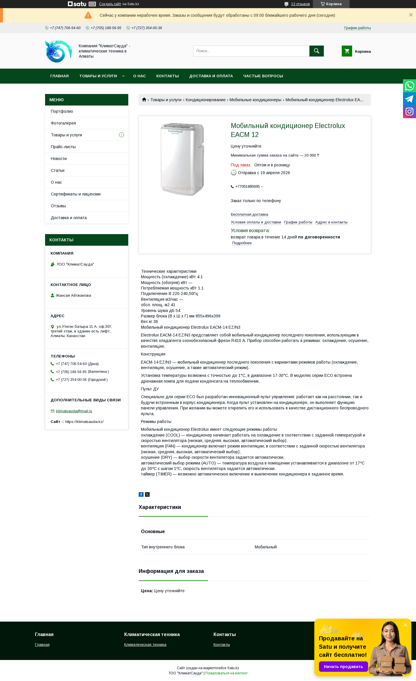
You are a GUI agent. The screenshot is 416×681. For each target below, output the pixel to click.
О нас (139, 76)
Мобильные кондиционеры (255, 99)
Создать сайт (110, 4)
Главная (59, 76)
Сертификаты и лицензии (76, 194)
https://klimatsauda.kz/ (84, 421)
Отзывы (58, 206)
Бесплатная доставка (249, 214)
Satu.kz (233, 668)
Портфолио (62, 111)
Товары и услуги (98, 76)
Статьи (57, 170)
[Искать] (316, 51)
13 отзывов (300, 4)
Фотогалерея (63, 123)
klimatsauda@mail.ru (74, 411)
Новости (59, 158)
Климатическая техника (145, 644)
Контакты (167, 76)
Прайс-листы (63, 146)
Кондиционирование (206, 99)
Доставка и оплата (211, 76)
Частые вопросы (263, 76)
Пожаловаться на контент (226, 673)
